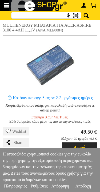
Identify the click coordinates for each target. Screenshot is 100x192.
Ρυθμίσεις (39, 186)
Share (14, 142)
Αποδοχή (83, 186)
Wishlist (16, 131)
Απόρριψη (60, 186)
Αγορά (79, 147)
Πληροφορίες (15, 186)
